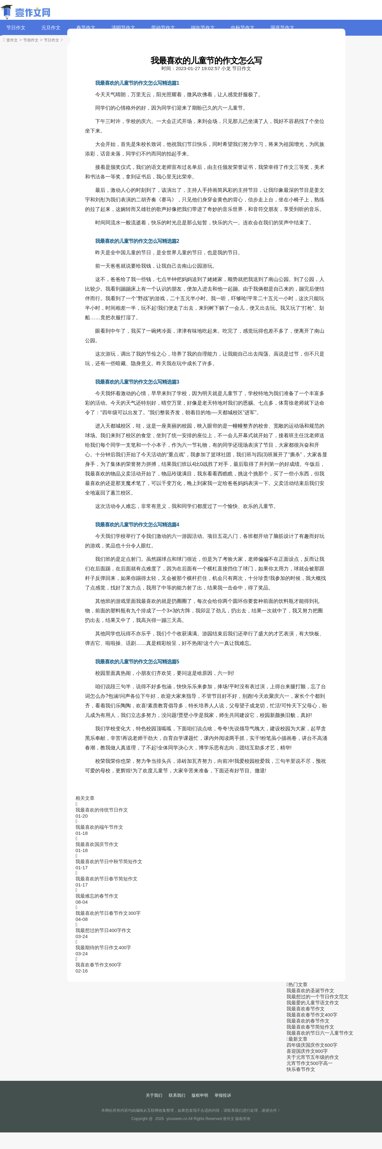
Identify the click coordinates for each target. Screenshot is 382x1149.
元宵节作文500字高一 (309, 1063)
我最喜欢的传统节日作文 (101, 810)
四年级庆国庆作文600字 (311, 1045)
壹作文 (12, 40)
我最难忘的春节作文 (96, 896)
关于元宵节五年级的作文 (312, 1057)
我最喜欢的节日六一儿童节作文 (319, 1033)
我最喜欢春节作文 (305, 1008)
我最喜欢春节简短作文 (310, 1027)
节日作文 (15, 27)
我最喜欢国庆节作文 (96, 844)
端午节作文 (203, 27)
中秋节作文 (243, 27)
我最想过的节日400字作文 (103, 930)
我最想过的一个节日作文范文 (317, 996)
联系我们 (177, 1095)
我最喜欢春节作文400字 (311, 1014)
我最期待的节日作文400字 (103, 947)
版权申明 (200, 1095)
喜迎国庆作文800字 (307, 1051)
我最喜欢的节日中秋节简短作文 (108, 861)
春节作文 (86, 27)
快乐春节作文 (300, 1069)
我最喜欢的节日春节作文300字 (108, 913)
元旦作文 (50, 27)
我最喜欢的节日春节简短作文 (106, 878)
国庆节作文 (282, 27)
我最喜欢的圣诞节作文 (310, 990)
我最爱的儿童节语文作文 (312, 1002)
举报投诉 (223, 1095)
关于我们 (154, 1095)
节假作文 (31, 40)
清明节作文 (123, 27)
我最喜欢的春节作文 (307, 1020)
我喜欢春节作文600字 (98, 964)
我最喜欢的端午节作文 (99, 827)
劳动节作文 (163, 27)
